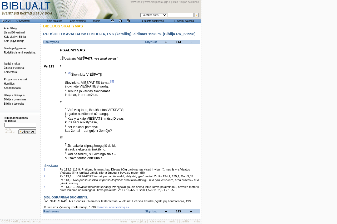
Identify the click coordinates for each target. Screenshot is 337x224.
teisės (123, 221)
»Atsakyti (9, 132)
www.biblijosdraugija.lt (157, 2)
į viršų (196, 221)
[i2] (112, 81)
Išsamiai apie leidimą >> (113, 207)
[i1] (69, 73)
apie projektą (54, 21)
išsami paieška (185, 21)
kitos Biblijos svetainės (185, 2)
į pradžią (184, 221)
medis (96, 21)
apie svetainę (78, 21)
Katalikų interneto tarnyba (26, 221)
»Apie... (8, 129)
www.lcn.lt (136, 2)
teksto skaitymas (154, 21)
